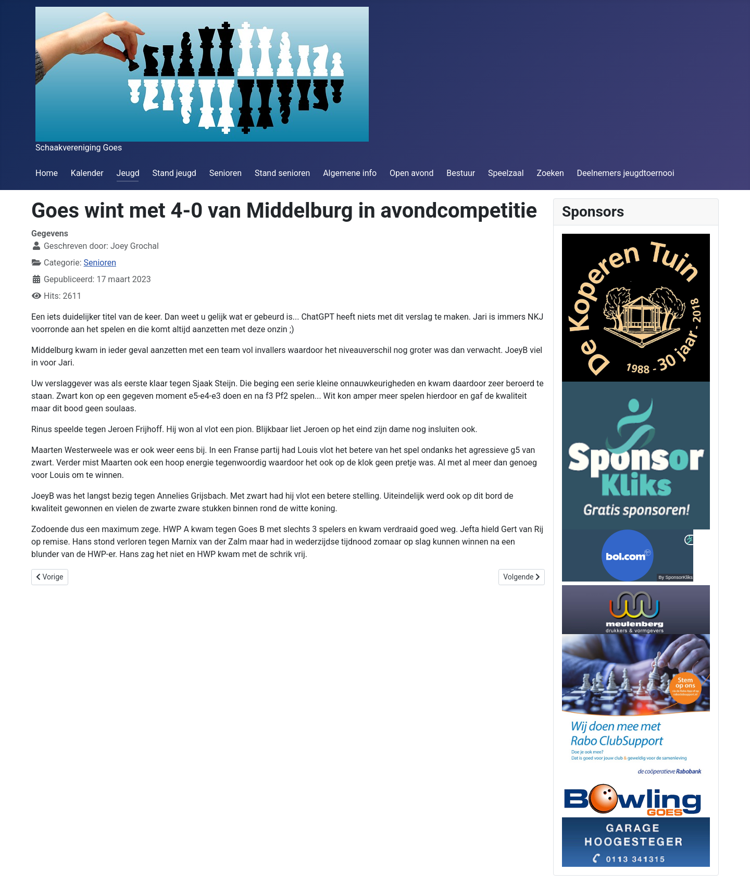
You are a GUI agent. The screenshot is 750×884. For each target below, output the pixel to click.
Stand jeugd (174, 173)
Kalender (87, 173)
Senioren (225, 173)
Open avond (411, 173)
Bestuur (460, 173)
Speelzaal (506, 173)
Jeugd (128, 173)
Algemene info (350, 173)
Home (46, 173)
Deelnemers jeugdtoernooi (625, 173)
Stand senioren (282, 173)
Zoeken (550, 173)
